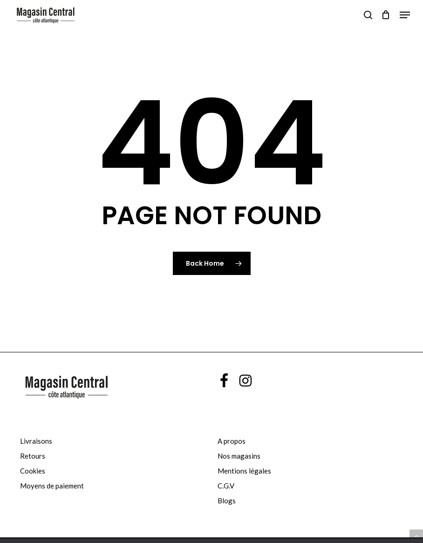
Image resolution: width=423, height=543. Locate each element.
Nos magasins (239, 456)
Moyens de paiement (52, 485)
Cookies (32, 471)
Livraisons (36, 441)
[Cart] (386, 15)
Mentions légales (244, 471)
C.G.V (226, 485)
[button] (405, 15)
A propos (232, 441)
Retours (32, 456)
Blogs (227, 500)
